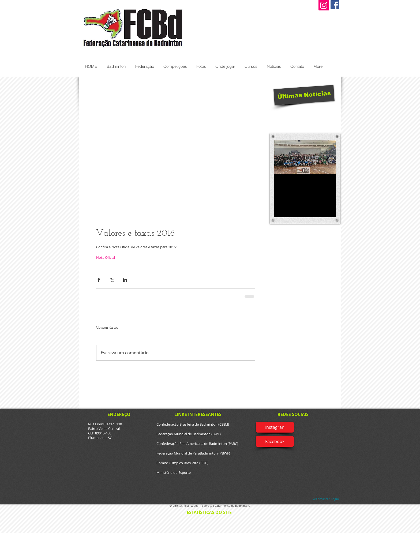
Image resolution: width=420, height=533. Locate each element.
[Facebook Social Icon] (335, 4)
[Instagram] (323, 5)
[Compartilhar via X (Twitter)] (111, 279)
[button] (116, 66)
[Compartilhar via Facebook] (98, 279)
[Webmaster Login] (325, 499)
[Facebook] (275, 441)
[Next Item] (327, 157)
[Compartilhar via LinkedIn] (125, 279)
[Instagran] (275, 427)
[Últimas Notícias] (304, 95)
